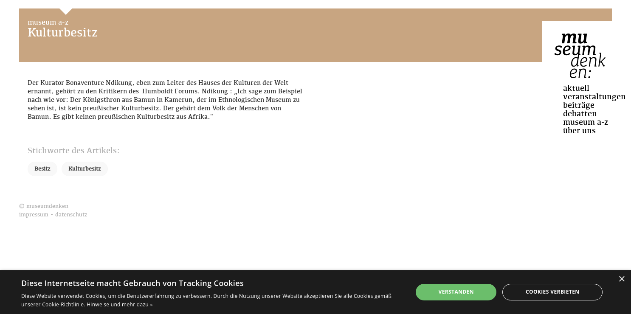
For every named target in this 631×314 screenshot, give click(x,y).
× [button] (621, 279)
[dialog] (315, 292)
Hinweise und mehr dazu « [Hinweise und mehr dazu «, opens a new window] (120, 304)
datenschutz (71, 215)
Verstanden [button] (455, 291)
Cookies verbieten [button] (553, 291)
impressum (33, 215)
